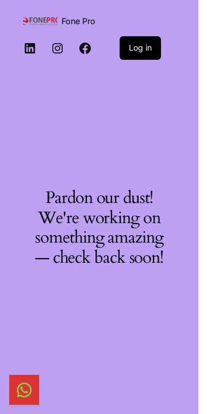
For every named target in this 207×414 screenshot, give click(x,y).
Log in (140, 47)
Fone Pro (78, 21)
